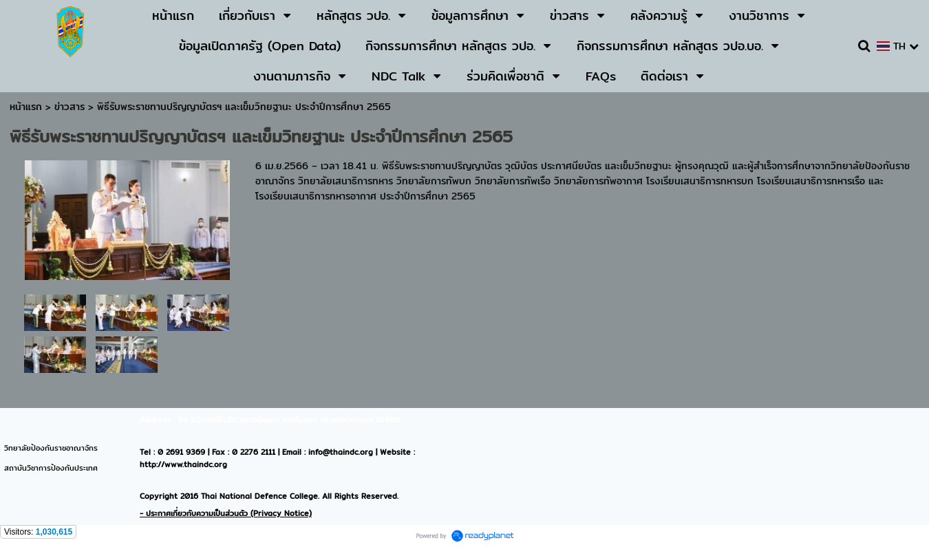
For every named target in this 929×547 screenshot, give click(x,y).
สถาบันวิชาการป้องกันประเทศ (51, 468)
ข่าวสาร (71, 106)
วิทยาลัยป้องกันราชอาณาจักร (51, 448)
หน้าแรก (26, 106)
